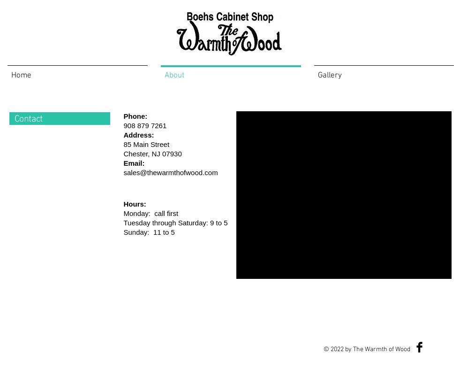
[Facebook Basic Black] (419, 347)
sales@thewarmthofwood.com (171, 173)
